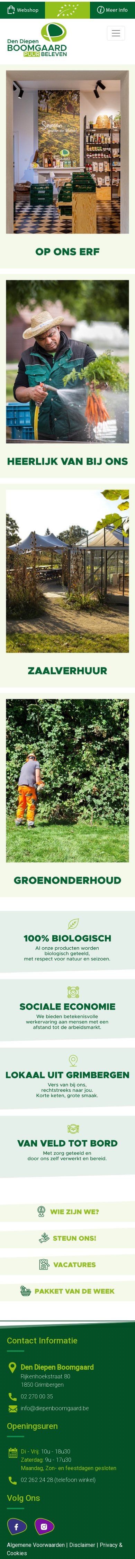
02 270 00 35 (37, 1396)
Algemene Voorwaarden (36, 1545)
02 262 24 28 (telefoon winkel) (58, 1480)
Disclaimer (82, 1545)
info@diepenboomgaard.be (55, 1408)
